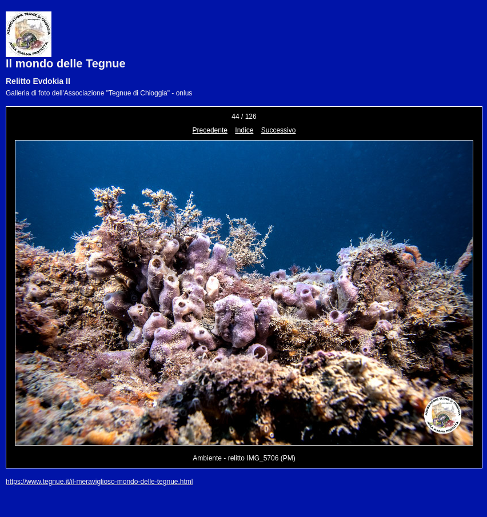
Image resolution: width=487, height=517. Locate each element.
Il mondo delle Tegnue (66, 63)
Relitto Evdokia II (38, 81)
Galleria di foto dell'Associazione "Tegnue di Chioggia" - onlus (99, 93)
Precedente (210, 130)
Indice (244, 130)
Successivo (278, 130)
